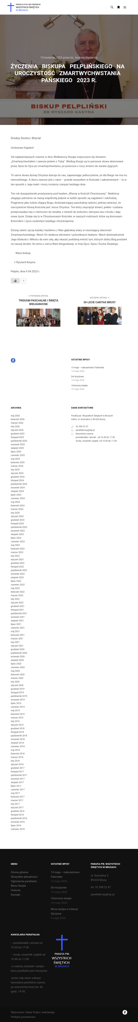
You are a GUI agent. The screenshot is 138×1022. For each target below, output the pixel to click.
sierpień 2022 (17, 577)
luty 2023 (15, 556)
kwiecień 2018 (18, 753)
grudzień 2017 (17, 768)
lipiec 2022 (16, 581)
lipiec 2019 (16, 703)
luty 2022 (15, 599)
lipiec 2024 (16, 495)
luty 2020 (15, 681)
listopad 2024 (17, 480)
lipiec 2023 (16, 538)
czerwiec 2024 (18, 498)
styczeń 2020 (17, 685)
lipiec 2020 (16, 664)
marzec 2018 (17, 757)
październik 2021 (19, 613)
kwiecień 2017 (18, 797)
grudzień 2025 (17, 433)
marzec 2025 (17, 466)
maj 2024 (15, 502)
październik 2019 (19, 696)
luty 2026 (15, 426)
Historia (15, 890)
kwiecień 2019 (18, 714)
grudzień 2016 (17, 811)
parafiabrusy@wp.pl (83, 430)
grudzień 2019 (17, 689)
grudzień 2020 (17, 649)
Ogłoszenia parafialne (24, 881)
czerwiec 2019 (18, 707)
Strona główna (19, 872)
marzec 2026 (17, 423)
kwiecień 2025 (18, 462)
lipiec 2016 (16, 825)
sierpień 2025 (17, 448)
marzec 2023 (17, 552)
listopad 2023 (17, 523)
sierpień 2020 (17, 660)
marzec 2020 (17, 678)
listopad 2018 (17, 732)
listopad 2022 (17, 566)
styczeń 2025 (17, 473)
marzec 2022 (17, 595)
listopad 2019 (17, 692)
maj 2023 (15, 545)
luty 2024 (15, 513)
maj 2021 (15, 631)
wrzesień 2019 (18, 699)
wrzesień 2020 (18, 656)
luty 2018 (15, 761)
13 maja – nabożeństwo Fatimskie (87, 367)
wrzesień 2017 (18, 779)
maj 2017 (15, 793)
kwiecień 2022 (18, 592)
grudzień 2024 (17, 477)
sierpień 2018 (17, 743)
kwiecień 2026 (18, 419)
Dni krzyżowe (77, 376)
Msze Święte (18, 885)
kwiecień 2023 (18, 548)
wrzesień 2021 (18, 617)
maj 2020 (15, 671)
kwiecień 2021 (18, 635)
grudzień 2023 (17, 520)
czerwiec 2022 (18, 584)
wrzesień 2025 (18, 444)
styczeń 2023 (17, 559)
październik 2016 (19, 818)
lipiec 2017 (16, 786)
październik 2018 (19, 735)
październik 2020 (19, 653)
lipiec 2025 (16, 451)
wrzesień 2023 (18, 531)
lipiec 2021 (16, 624)
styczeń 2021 (17, 646)
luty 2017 (15, 804)
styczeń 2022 (17, 602)
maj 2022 (15, 588)
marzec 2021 (17, 638)
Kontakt (15, 894)
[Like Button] (15, 280)
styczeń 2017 (17, 807)
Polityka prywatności (23, 1017)
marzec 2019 (17, 717)
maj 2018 (15, 750)
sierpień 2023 (17, 534)
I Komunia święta (79, 385)
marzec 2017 (17, 800)
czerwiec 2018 (18, 746)
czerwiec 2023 (18, 541)
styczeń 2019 (17, 725)
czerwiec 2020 (18, 667)
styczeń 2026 (17, 430)
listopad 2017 (17, 771)
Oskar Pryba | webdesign (40, 1012)
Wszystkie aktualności (24, 876)
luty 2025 (15, 469)
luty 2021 (15, 642)
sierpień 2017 (17, 782)
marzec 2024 (17, 509)
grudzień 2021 (17, 606)
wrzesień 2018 (18, 739)
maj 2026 (15, 415)
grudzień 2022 (17, 563)
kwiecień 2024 (18, 505)
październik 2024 (19, 484)
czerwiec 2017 (18, 789)
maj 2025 (15, 459)
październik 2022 (19, 570)
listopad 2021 (17, 610)
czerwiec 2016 (18, 829)
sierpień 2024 (17, 491)
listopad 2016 (17, 815)
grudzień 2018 (17, 728)
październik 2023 (19, 527)
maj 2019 (15, 710)
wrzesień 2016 (18, 822)
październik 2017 (19, 775)
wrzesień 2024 (18, 487)
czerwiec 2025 (18, 455)
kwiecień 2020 (18, 674)
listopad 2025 (17, 437)
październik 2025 (19, 441)
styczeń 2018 (17, 764)
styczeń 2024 (17, 516)
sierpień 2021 (17, 620)
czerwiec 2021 (18, 628)
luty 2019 (15, 721)
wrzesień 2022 (18, 574)
